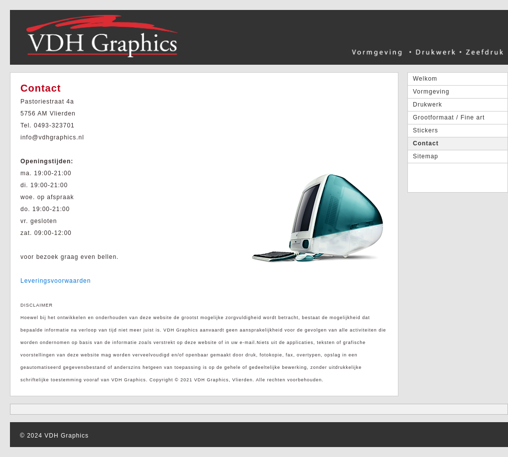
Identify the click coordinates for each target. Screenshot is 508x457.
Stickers (425, 130)
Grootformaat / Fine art (449, 117)
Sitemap (425, 156)
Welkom (425, 78)
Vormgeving (431, 91)
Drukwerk (427, 104)
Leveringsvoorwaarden (55, 280)
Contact (426, 143)
